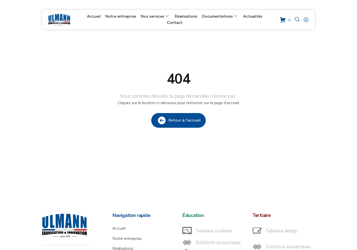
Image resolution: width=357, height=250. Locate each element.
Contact (174, 22)
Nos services (155, 16)
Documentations (219, 16)
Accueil (94, 16)
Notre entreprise (120, 16)
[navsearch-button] (297, 20)
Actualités (252, 16)
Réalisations (186, 16)
